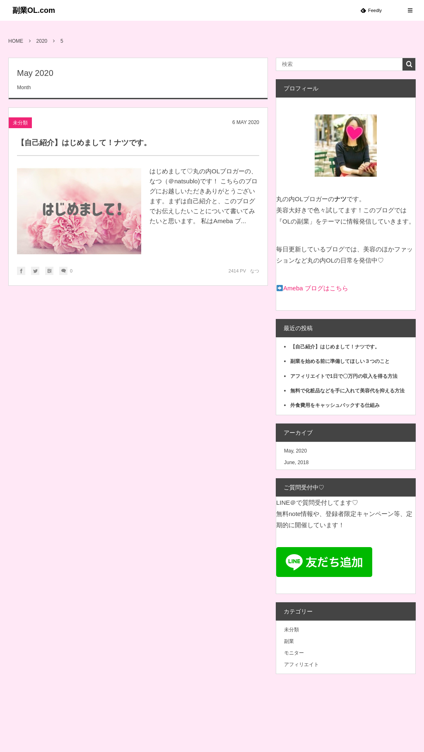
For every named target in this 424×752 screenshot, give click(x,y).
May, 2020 (295, 451)
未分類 (20, 123)
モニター (294, 653)
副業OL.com (33, 10)
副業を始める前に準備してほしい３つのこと (340, 361)
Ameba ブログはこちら (315, 288)
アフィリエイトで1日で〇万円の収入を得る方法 (344, 376)
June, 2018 (296, 462)
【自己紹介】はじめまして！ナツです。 (84, 143)
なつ (254, 270)
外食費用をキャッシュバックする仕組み (335, 405)
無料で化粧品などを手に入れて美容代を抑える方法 (347, 391)
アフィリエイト (301, 664)
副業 (289, 641)
